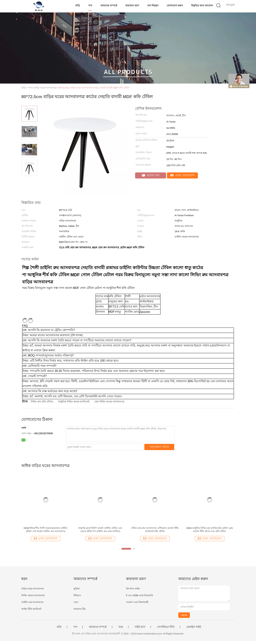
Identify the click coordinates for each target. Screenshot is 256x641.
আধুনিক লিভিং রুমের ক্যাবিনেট (73, 401)
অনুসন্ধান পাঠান (159, 446)
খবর (120, 627)
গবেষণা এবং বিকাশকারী (137, 602)
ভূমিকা (77, 588)
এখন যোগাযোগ (182, 175)
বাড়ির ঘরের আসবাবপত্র (32, 588)
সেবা (76, 602)
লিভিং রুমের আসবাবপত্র (33, 595)
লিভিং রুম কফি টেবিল (42, 401)
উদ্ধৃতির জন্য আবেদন (202, 5)
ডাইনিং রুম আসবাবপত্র (32, 602)
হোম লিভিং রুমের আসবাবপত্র (109, 401)
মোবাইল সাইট (193, 627)
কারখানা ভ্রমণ (132, 5)
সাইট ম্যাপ (140, 627)
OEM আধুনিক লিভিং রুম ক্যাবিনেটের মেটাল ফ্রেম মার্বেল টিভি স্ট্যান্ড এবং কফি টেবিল (209, 530)
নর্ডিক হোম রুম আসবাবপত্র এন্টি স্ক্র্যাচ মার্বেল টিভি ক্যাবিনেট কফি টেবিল (154, 530)
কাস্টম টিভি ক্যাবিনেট (31, 609)
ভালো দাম (150, 175)
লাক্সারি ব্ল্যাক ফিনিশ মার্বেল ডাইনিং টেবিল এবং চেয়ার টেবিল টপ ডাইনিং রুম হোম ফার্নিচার (100, 530)
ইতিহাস (77, 595)
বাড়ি (77, 5)
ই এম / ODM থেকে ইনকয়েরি (139, 595)
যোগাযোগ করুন (175, 5)
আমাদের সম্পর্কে (108, 5)
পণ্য (90, 5)
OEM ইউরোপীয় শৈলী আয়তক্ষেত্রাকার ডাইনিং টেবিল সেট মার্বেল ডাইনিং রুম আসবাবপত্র (46, 530)
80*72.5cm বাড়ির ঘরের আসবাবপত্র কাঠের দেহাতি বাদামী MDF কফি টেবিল (94, 87)
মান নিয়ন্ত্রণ (152, 5)
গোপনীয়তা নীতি (166, 627)
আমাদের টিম (80, 609)
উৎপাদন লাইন (133, 588)
